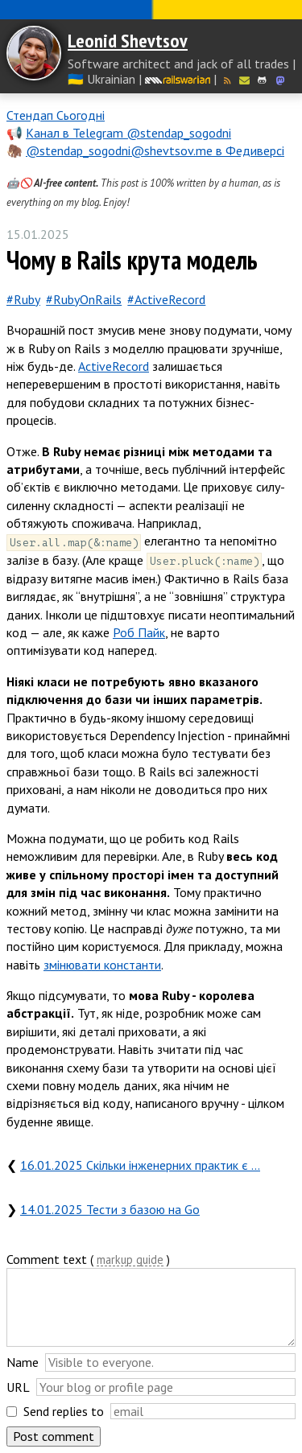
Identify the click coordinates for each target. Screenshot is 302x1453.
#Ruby (23, 299)
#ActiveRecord (166, 299)
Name (22, 1362)
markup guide (130, 1260)
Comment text (46, 1259)
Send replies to (63, 1411)
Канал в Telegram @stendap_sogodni (128, 133)
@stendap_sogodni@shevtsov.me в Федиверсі (155, 150)
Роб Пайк (139, 632)
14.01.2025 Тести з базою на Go (110, 1209)
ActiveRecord (113, 366)
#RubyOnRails (84, 299)
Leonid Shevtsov (128, 40)
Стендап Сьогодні (55, 115)
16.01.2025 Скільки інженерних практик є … (140, 1165)
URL (18, 1387)
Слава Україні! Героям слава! (151, 9)
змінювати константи (102, 965)
